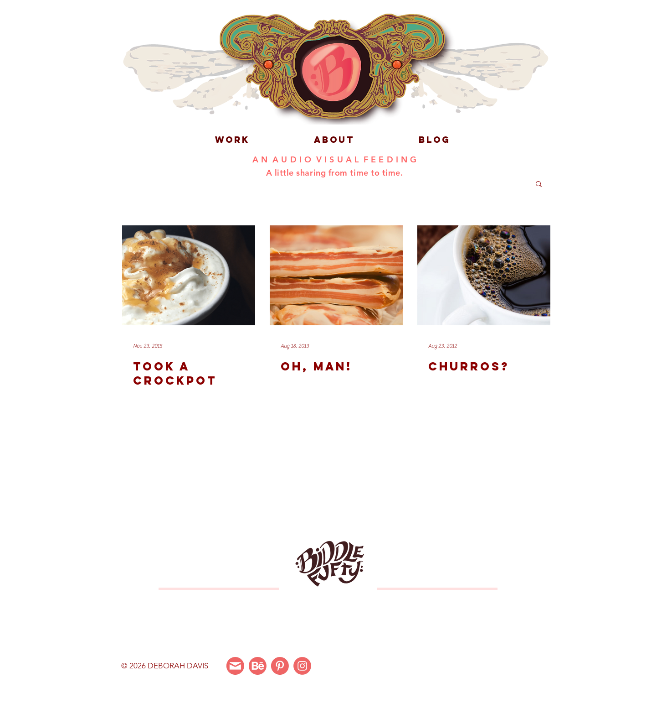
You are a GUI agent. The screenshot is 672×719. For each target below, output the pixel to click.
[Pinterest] (280, 666)
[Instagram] (302, 666)
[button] (538, 184)
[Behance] (258, 666)
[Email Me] (235, 666)
